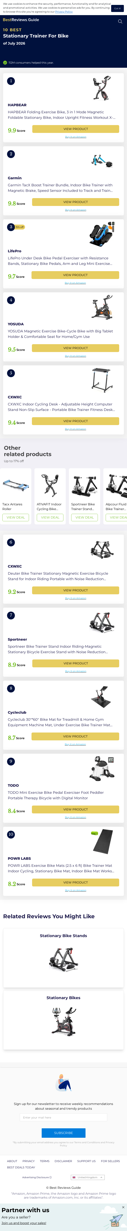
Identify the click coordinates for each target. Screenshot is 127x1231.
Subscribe (63, 1133)
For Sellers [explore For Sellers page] (110, 1161)
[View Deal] (15, 496)
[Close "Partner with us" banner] (123, 1207)
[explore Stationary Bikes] (63, 1020)
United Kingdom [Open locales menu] (88, 1177)
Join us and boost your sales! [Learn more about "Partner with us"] (24, 1223)
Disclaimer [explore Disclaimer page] (63, 1161)
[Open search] (120, 21)
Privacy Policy (64, 11)
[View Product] (63, 107)
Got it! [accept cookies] (117, 8)
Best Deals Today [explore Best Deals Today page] (21, 1167)
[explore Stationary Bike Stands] (63, 958)
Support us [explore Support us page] (86, 1161)
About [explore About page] (12, 1161)
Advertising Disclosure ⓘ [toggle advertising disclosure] (37, 1177)
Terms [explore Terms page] (45, 1161)
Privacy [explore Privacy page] (29, 1161)
